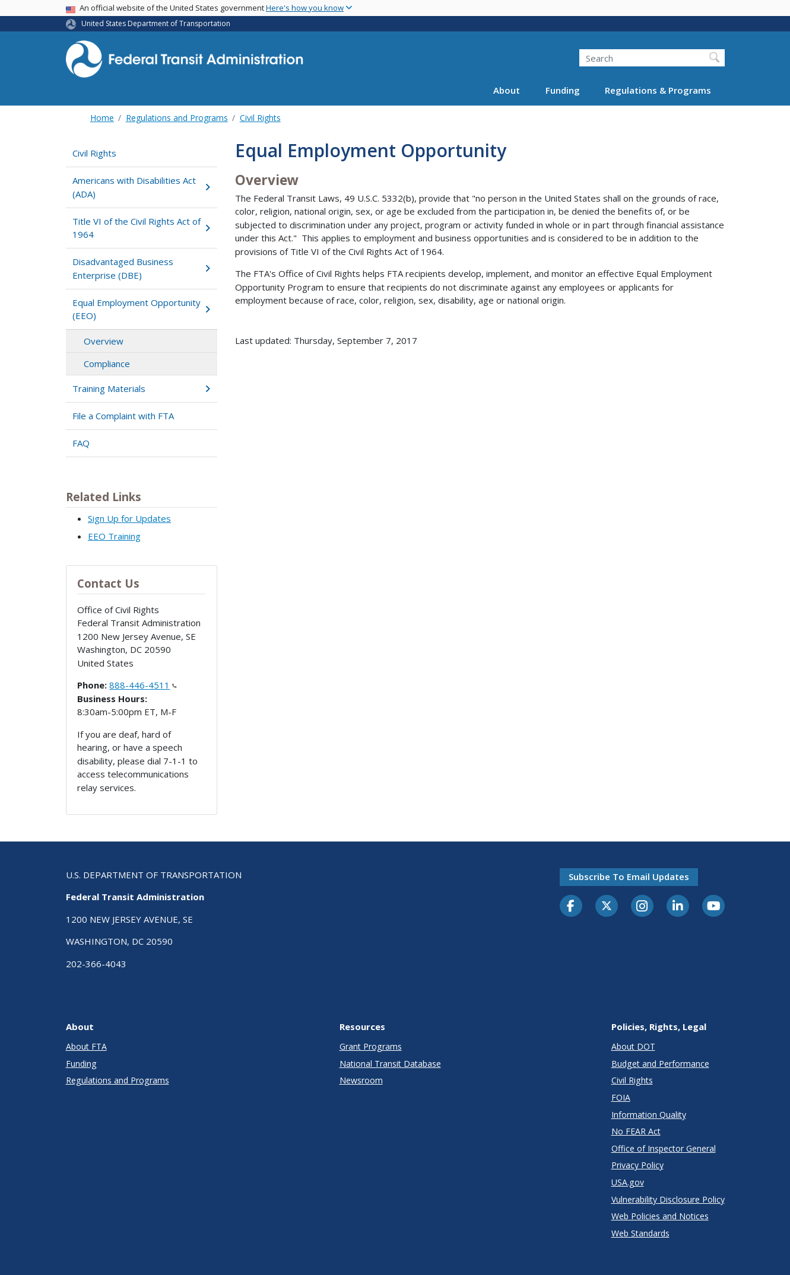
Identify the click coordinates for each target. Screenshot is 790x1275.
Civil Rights (260, 117)
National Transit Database (390, 1063)
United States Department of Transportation (155, 23)
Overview (103, 341)
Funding (562, 90)
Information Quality (648, 1114)
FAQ (81, 443)
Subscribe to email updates (629, 876)
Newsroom (361, 1080)
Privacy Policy (637, 1165)
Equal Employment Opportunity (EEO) (141, 309)
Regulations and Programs (177, 117)
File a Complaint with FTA (123, 416)
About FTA (86, 1046)
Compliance (107, 363)
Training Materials (141, 388)
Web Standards (640, 1233)
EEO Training (114, 536)
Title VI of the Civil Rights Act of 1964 (141, 228)
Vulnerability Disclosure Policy (668, 1199)
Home (102, 117)
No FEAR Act (636, 1131)
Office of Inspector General (663, 1148)
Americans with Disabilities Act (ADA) (141, 187)
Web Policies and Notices (660, 1216)
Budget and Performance (660, 1063)
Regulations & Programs (658, 90)
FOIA (620, 1097)
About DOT (633, 1046)
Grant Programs (371, 1046)
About (506, 90)
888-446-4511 (143, 685)
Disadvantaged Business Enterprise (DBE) (141, 268)
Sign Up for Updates (129, 518)
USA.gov (627, 1182)
